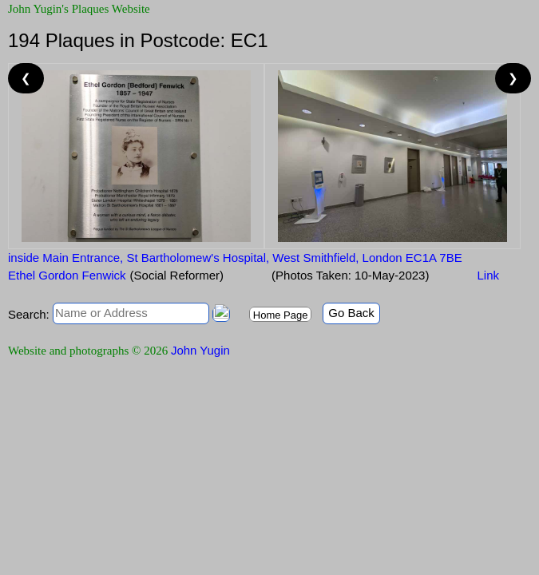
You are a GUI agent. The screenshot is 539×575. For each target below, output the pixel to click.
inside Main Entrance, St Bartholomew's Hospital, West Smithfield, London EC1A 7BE (235, 257)
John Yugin (200, 350)
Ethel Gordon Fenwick (67, 275)
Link (488, 275)
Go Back (351, 312)
